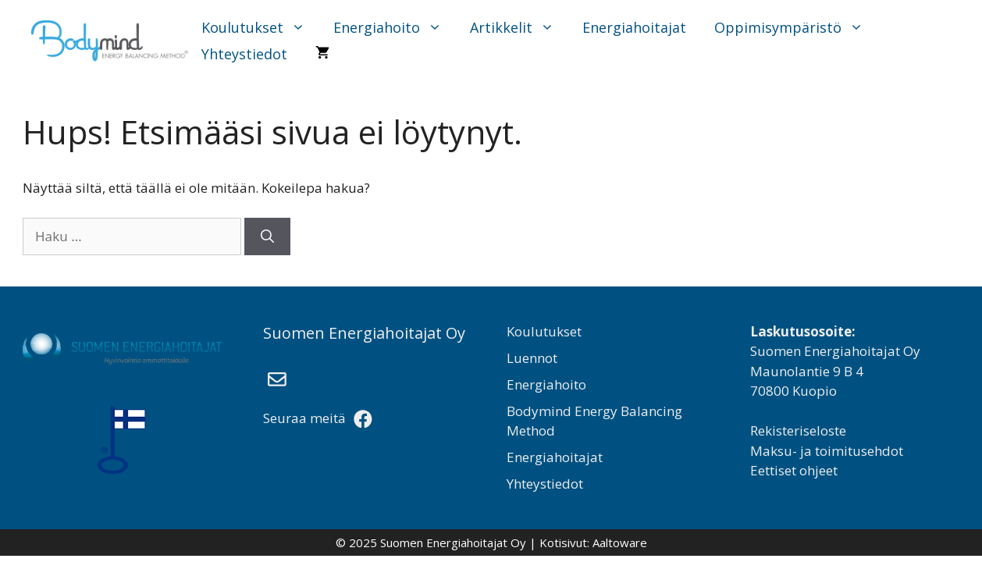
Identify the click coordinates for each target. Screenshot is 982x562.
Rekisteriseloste (798, 430)
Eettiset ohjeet (794, 470)
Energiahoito (395, 27)
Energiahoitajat (634, 27)
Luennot (532, 358)
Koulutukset (261, 27)
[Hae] (267, 236)
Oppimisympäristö (796, 27)
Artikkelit (520, 27)
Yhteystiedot (244, 53)
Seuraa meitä (317, 418)
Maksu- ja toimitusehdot (826, 451)
